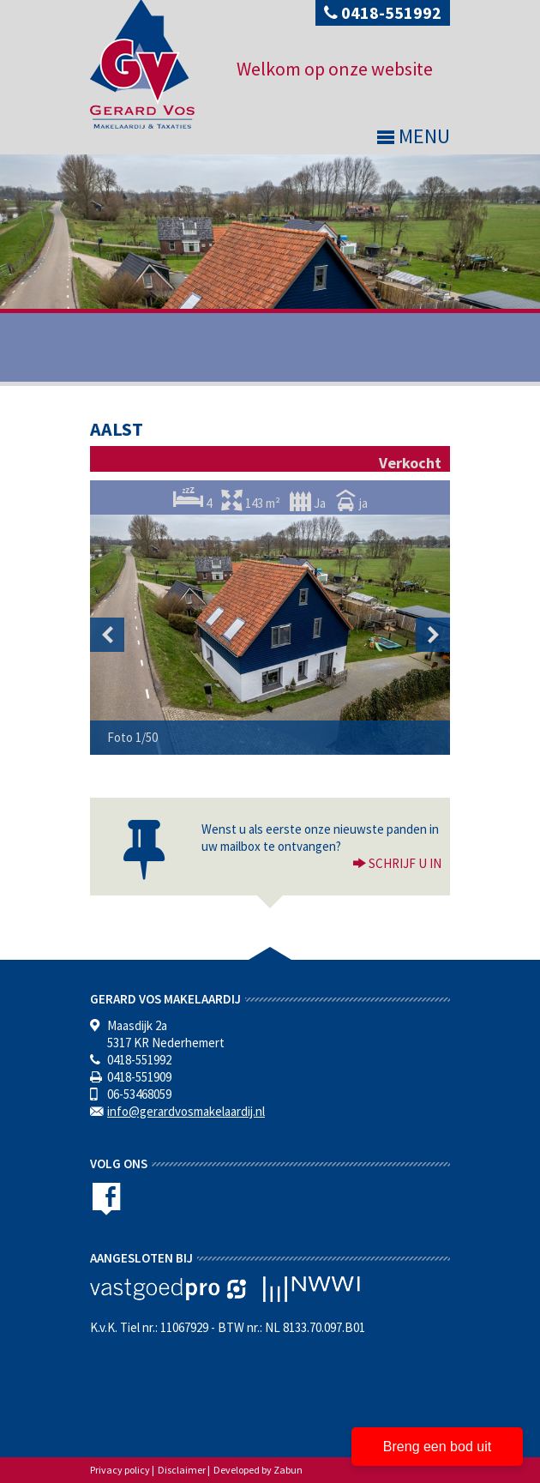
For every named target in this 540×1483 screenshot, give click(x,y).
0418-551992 (382, 12)
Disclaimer (182, 1469)
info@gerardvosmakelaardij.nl (186, 1111)
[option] (270, 635)
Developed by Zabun (258, 1469)
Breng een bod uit (437, 1446)
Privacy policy (120, 1469)
